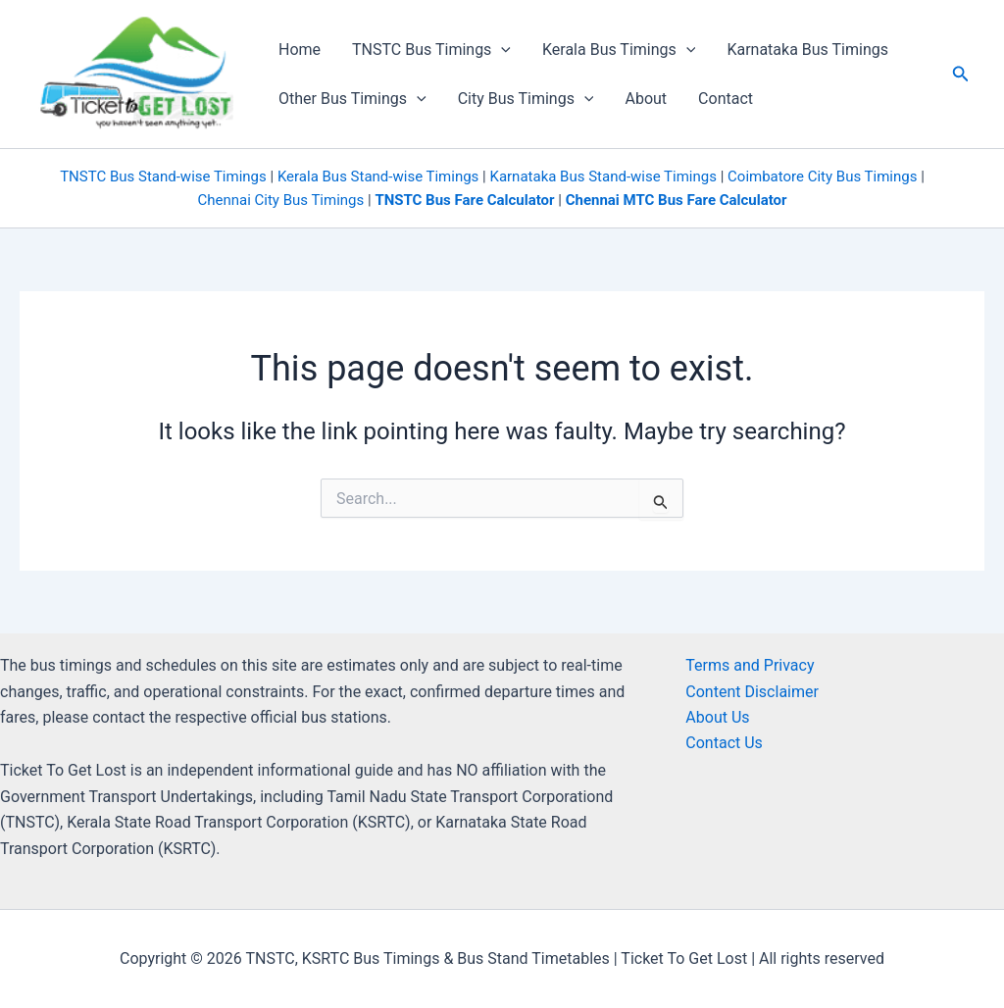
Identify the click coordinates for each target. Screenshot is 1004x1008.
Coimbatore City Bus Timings (822, 176)
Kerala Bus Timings (618, 50)
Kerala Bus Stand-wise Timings (377, 176)
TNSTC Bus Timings (431, 50)
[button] (961, 74)
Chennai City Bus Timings (280, 200)
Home (299, 49)
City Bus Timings (526, 99)
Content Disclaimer (752, 691)
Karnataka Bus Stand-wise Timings (602, 176)
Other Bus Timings (352, 99)
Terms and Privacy (749, 665)
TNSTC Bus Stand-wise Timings (163, 176)
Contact (725, 98)
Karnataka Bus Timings (807, 49)
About (646, 98)
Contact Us (724, 742)
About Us (717, 717)
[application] (501, 50)
